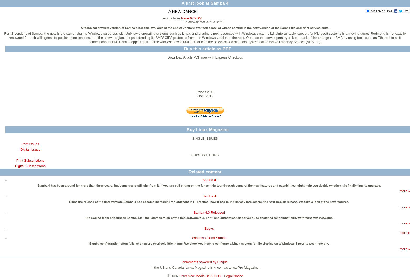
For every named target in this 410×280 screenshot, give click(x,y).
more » (404, 191)
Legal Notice (233, 276)
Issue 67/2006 (191, 18)
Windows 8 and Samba (209, 238)
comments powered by (204, 262)
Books (209, 228)
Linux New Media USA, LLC (200, 276)
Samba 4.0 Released (209, 212)
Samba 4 (209, 180)
